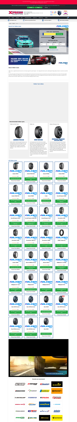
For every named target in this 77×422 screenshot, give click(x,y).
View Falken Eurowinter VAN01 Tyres (46, 245)
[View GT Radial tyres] (32, 411)
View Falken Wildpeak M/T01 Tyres (46, 290)
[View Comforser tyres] (44, 391)
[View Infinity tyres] (57, 411)
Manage (46, 7)
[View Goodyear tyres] (44, 404)
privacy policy (62, 5)
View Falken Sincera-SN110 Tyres (46, 267)
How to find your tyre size (53, 49)
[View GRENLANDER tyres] (20, 411)
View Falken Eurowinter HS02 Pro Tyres (31, 245)
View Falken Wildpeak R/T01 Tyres (61, 290)
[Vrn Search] (49, 34)
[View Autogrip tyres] (20, 384)
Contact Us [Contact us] (41, 17)
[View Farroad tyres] (32, 398)
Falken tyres (21, 121)
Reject (38, 7)
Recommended (14, 121)
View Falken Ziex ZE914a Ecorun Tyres (15, 334)
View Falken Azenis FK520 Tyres (61, 178)
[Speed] (62, 44)
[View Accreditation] (59, 12)
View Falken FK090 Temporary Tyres (61, 245)
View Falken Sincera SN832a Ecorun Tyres (30, 268)
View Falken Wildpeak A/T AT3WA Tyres (61, 268)
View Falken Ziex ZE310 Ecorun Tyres (15, 312)
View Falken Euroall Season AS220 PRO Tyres (31, 223)
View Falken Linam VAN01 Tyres (15, 267)
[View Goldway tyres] (32, 404)
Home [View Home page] (10, 23)
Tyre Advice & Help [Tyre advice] (28, 17)
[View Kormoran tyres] (57, 418)
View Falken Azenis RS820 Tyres (31, 200)
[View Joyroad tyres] (44, 418)
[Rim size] (56, 44)
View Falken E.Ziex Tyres (46, 200)
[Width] (43, 44)
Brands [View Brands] (13, 23)
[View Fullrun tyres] (57, 398)
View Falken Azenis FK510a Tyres (46, 178)
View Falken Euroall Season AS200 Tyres (61, 201)
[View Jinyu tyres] (32, 418)
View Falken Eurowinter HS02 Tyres (15, 245)
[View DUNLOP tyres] (20, 398)
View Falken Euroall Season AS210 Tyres (15, 223)
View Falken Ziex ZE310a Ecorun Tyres (31, 312)
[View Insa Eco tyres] (20, 418)
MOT (22, 17)
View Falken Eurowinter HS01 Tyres (61, 223)
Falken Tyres (15, 67)
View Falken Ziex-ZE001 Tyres (46, 333)
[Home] (9, 17)
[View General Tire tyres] (20, 404)
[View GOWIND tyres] (57, 404)
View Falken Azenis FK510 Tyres (15, 178)
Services (17, 17)
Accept (31, 7)
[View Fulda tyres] (44, 398)
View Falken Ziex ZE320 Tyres (46, 311)
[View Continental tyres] (57, 391)
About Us (35, 17)
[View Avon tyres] (32, 384)
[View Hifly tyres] (44, 411)
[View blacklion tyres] (57, 384)
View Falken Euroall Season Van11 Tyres (46, 223)
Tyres (13, 17)
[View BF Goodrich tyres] (44, 384)
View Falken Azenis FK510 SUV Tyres (30, 179)
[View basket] (67, 17)
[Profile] (50, 44)
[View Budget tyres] (32, 391)
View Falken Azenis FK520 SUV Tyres (15, 201)
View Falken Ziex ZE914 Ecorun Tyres (61, 312)
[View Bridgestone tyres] (20, 391)
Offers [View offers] (46, 17)
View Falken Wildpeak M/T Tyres (31, 289)
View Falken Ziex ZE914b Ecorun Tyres (31, 334)
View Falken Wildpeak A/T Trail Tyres (15, 290)
